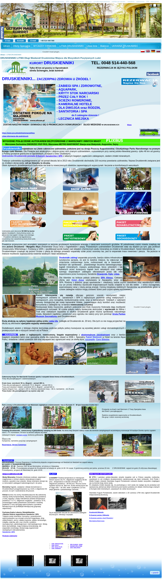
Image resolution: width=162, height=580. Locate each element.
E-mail (33, 41)
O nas (7, 41)
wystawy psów (21, 435)
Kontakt (20, 41)
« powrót (154, 573)
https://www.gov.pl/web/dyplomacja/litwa (18, 133)
